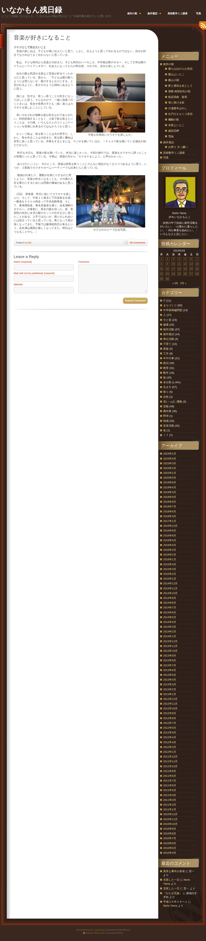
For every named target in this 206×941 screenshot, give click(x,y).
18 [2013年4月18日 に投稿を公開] (179, 268)
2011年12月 (170, 756)
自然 (166, 396)
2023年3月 (169, 463)
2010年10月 (170, 824)
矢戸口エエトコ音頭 (180, 113)
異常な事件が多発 (174, 871)
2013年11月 (170, 646)
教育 (166, 368)
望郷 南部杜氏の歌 (179, 91)
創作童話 (168, 142)
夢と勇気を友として (180, 85)
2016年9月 (169, 530)
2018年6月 (169, 511)
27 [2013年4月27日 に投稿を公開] (191, 273)
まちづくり (170, 305)
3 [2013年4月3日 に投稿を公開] (173, 259)
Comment (83, 261)
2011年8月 (169, 775)
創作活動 (168, 329)
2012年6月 (169, 727)
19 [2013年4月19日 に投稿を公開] (185, 268)
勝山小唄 (173, 80)
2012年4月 (169, 737)
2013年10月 (170, 650)
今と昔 (167, 319)
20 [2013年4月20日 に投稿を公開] (191, 268)
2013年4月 (169, 679)
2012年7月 (169, 723)
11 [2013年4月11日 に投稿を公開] (179, 264)
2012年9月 (169, 713)
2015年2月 (169, 573)
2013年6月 (169, 670)
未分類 (28, 243)
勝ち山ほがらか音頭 (180, 68)
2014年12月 (170, 583)
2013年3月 (169, 684)
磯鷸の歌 (173, 119)
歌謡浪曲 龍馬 (177, 96)
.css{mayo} (98, 930)
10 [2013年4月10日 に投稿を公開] (173, 264)
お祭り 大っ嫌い (178, 146)
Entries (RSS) (93, 933)
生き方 (167, 387)
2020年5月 (169, 477)
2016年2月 (169, 554)
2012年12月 (170, 698)
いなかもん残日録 (31, 10)
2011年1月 (169, 809)
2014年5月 (169, 617)
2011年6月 (169, 785)
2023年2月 (169, 468)
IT (164, 300)
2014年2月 (169, 631)
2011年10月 (170, 766)
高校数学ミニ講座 (174, 152)
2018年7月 (169, 506)
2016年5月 (169, 540)
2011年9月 (169, 771)
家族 (166, 348)
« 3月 (175, 283)
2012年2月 (169, 747)
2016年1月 (169, 559)
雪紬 (171, 136)
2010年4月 (169, 852)
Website (18, 284)
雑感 (166, 420)
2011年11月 (170, 761)
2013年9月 (169, 655)
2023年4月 (169, 458)
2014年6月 (169, 612)
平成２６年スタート (175, 901)
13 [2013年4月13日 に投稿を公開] (191, 264)
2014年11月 (170, 588)
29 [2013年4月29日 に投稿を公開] (161, 278)
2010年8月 (169, 833)
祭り (166, 391)
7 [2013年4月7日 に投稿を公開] (197, 259)
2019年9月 (169, 482)
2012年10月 (170, 708)
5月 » (183, 283)
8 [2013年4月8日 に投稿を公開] (161, 264)
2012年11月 (170, 703)
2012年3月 (169, 742)
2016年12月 (170, 525)
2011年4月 (169, 795)
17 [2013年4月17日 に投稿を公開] (173, 268)
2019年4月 (169, 487)
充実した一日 (171, 879)
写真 (166, 157)
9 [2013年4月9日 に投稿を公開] (167, 264)
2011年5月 (169, 790)
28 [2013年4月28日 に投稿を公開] (197, 273)
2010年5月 (169, 848)
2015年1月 (169, 578)
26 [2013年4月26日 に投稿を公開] (185, 273)
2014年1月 (169, 636)
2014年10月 (170, 593)
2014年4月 (169, 622)
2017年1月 (169, 521)
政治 (166, 363)
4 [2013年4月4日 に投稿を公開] (179, 259)
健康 (166, 324)
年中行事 (168, 358)
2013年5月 (169, 674)
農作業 (167, 411)
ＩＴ (166, 435)
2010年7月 (169, 838)
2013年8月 (169, 660)
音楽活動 (168, 425)
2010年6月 (169, 843)
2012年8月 (169, 718)
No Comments (137, 242)
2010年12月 (170, 814)
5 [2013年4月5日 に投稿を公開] (185, 259)
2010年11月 (170, 819)
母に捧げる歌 (176, 102)
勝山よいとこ (176, 74)
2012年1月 (169, 751)
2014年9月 (169, 597)
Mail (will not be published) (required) (34, 273)
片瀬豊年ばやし (177, 108)
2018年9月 (169, 496)
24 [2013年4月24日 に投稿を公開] (173, 273)
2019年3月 (169, 492)
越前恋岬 (173, 130)
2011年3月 (169, 799)
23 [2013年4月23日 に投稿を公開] (167, 273)
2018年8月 (169, 501)
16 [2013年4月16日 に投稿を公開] (167, 268)
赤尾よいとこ (176, 125)
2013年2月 (169, 689)
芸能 (166, 406)
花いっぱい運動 (172, 401)
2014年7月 (169, 607)
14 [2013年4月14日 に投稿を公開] (197, 264)
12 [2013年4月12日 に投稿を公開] (185, 264)
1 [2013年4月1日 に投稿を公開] (161, 259)
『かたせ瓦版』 (172, 893)
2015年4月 (169, 564)
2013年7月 (169, 665)
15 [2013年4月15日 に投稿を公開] (161, 268)
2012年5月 (169, 732)
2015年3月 (169, 569)
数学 (166, 372)
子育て (167, 343)
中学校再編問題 (172, 310)
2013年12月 (170, 641)
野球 (166, 415)
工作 (166, 353)
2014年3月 (169, 626)
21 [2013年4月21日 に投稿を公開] (197, 268)
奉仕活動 (168, 338)
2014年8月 (169, 602)
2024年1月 (169, 453)
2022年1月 (169, 472)
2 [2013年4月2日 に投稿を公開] (167, 259)
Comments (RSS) (114, 933)
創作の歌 (168, 64)
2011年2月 (169, 804)
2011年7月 (169, 780)
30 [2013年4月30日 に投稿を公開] (167, 278)
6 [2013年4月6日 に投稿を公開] (191, 259)
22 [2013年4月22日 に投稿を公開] (161, 273)
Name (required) (23, 261)
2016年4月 (169, 545)
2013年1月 (169, 694)
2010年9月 (169, 828)
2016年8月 (169, 535)
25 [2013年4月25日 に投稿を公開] (179, 273)
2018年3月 (169, 516)
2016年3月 (169, 549)
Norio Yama (170, 905)
